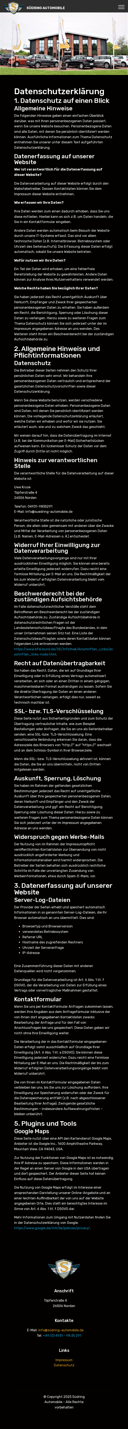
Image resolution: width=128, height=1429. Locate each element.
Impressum (64, 1360)
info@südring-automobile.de (60, 1330)
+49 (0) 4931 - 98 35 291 (62, 1336)
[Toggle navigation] (121, 7)
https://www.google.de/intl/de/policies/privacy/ (52, 1228)
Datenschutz (64, 1365)
